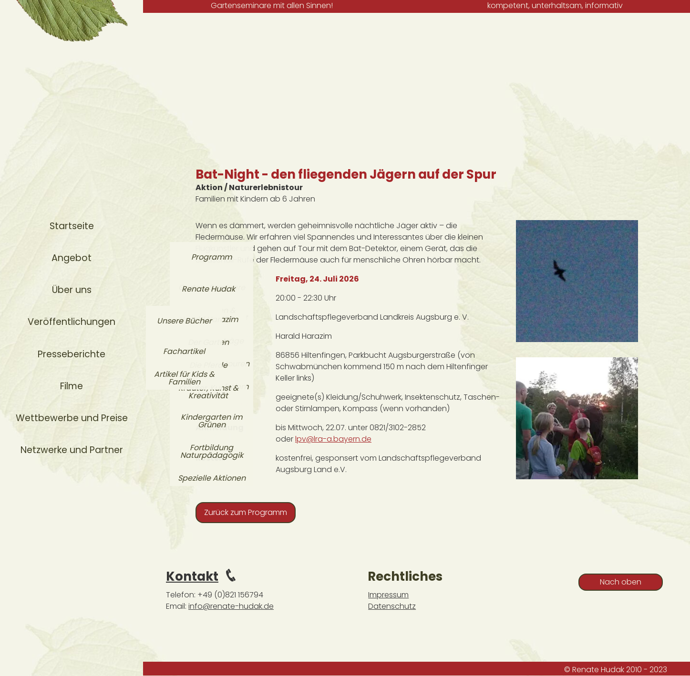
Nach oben (620, 581)
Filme (71, 386)
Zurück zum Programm (245, 512)
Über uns (72, 289)
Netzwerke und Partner (72, 450)
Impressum (388, 594)
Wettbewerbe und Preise (72, 418)
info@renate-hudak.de (231, 606)
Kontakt (192, 576)
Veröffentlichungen (71, 321)
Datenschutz (392, 606)
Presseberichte (71, 354)
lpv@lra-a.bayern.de (333, 439)
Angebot (71, 258)
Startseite (72, 226)
